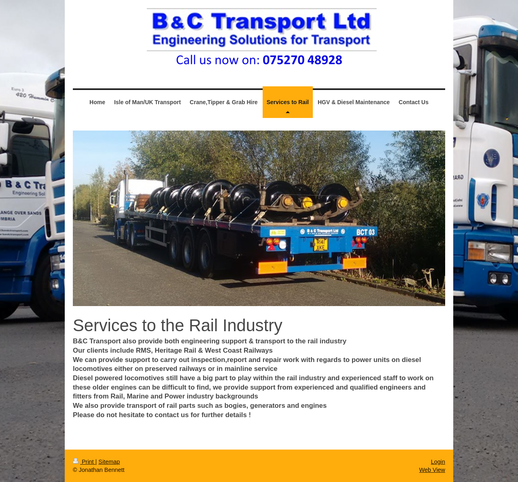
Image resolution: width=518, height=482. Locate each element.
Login (438, 461)
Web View (432, 470)
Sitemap (109, 461)
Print (84, 461)
